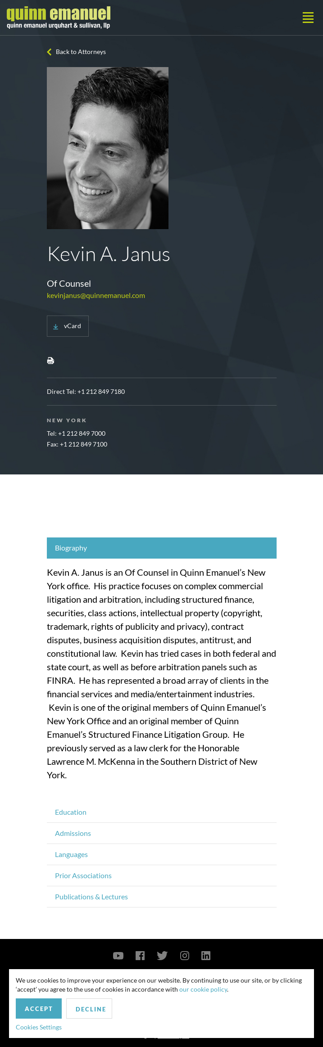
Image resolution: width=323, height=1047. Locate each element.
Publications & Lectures (91, 896)
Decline (91, 1009)
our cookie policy (203, 989)
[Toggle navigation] (308, 17)
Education (70, 812)
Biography (71, 547)
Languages (71, 854)
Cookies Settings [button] (39, 1027)
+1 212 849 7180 (101, 391)
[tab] (162, 548)
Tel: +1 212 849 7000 (76, 433)
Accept (39, 1008)
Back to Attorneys (81, 51)
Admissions (73, 833)
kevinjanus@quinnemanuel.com (96, 295)
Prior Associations (83, 875)
